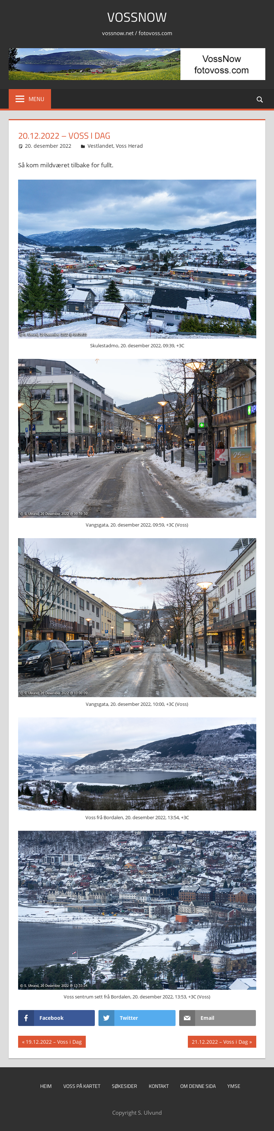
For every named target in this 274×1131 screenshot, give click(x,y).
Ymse (233, 1086)
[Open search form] (260, 98)
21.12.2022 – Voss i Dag (219, 1042)
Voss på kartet (81, 1086)
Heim (46, 1086)
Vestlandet (100, 145)
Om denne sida (198, 1086)
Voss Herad (129, 145)
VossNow (137, 17)
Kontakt (159, 1086)
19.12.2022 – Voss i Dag (53, 1042)
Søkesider (124, 1086)
